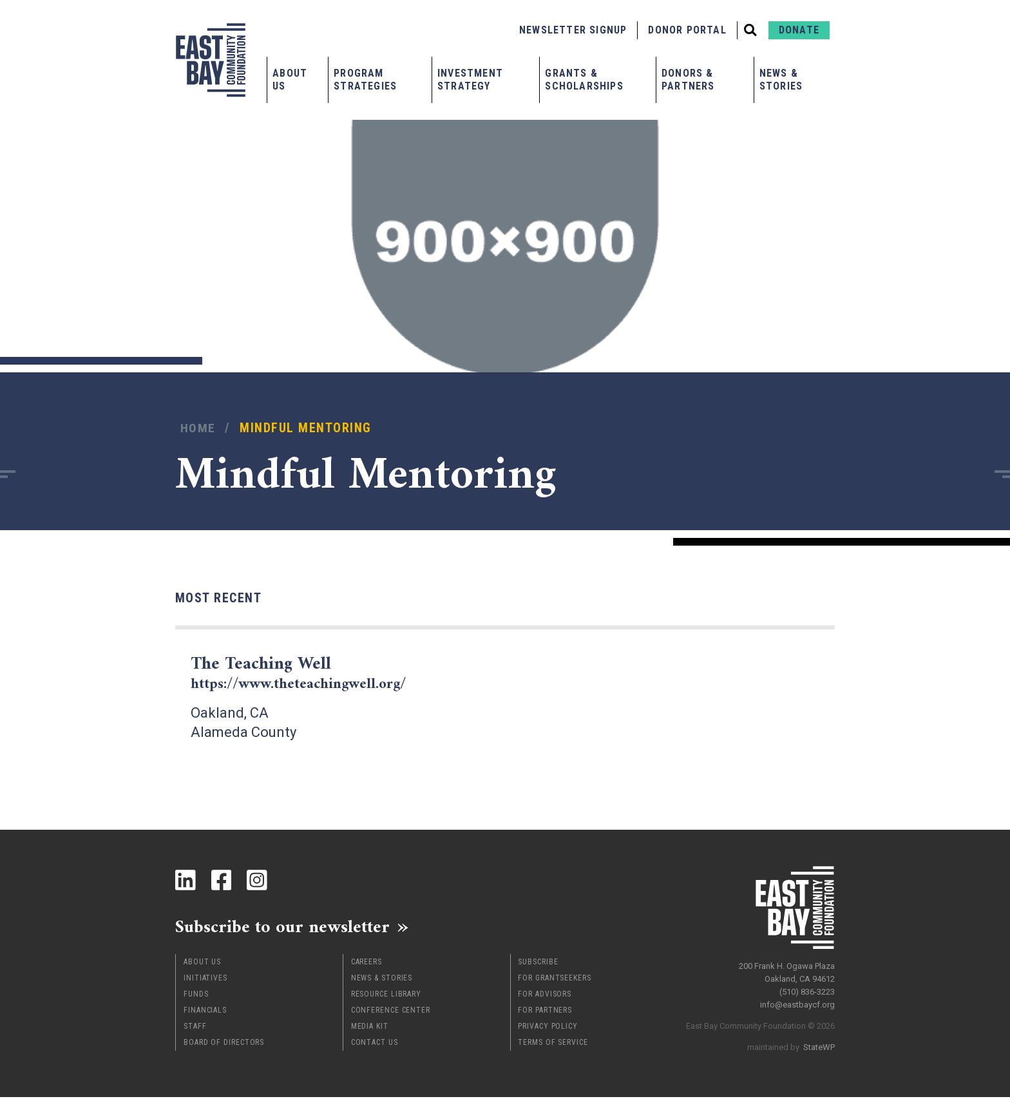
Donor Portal (687, 30)
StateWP (819, 1044)
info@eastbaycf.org (797, 1002)
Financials (205, 1012)
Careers (366, 963)
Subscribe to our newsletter (290, 928)
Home (198, 428)
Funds (196, 995)
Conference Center (390, 1012)
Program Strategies (365, 79)
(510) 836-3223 (807, 989)
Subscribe (538, 963)
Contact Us (374, 1044)
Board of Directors (224, 1044)
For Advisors (544, 995)
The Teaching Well (308, 672)
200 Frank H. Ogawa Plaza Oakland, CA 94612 (787, 970)
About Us (289, 79)
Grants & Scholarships (584, 79)
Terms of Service (552, 1044)
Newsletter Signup (573, 30)
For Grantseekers (554, 979)
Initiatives (205, 979)
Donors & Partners (688, 79)
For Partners (545, 1012)
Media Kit (369, 1028)
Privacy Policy (548, 1028)
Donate (799, 30)
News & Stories (781, 79)
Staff (195, 1028)
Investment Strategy (470, 79)
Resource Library (386, 995)
